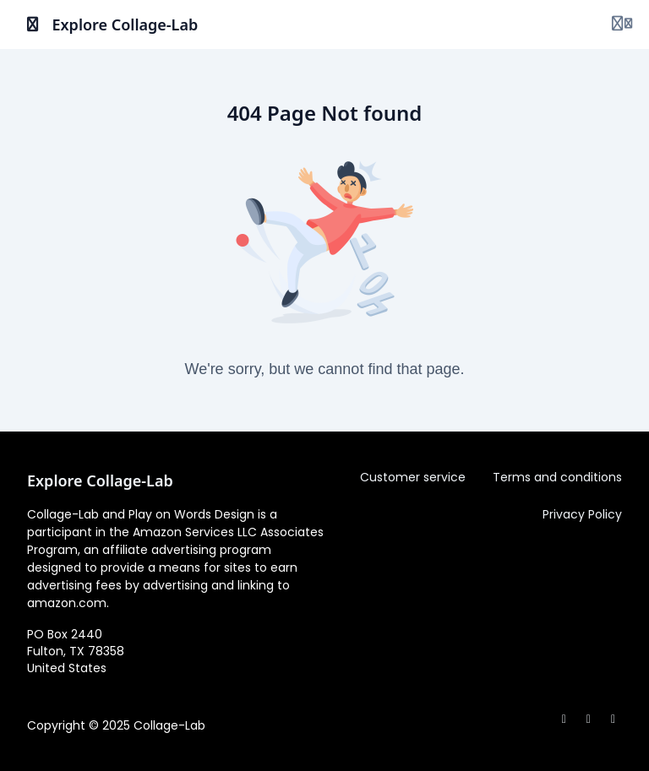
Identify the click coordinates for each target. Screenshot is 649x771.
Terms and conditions (557, 477)
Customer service (413, 477)
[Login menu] (622, 24)
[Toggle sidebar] (33, 24)
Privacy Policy (582, 514)
